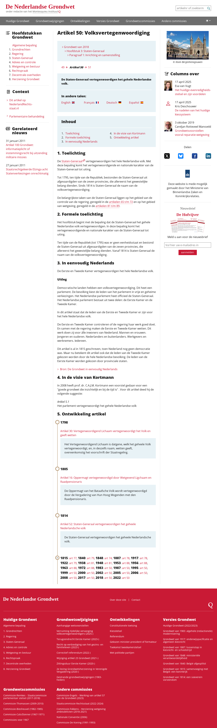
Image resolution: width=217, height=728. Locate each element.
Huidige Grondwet (17, 21)
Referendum (117, 636)
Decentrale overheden (26, 75)
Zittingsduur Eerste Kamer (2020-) (76, 663)
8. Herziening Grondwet (16, 669)
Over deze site (118, 599)
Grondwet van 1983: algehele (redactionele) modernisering (187, 632)
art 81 (90, 563)
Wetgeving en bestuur (26, 66)
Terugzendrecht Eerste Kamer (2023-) (78, 639)
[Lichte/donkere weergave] (208, 20)
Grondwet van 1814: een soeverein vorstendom (182, 678)
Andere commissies (174, 21)
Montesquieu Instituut (45, 11)
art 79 (90, 558)
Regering (17, 54)
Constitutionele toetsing (123, 625)
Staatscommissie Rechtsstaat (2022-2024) (80, 703)
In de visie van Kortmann (129, 133)
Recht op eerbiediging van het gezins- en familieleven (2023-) (80, 646)
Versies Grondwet (107, 21)
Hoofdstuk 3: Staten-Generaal (85, 51)
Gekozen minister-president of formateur (133, 641)
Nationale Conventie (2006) (72, 717)
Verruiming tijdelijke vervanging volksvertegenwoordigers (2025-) (75, 632)
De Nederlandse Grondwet (40, 6)
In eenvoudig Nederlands (81, 141)
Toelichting (72, 133)
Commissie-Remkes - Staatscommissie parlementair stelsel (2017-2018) (25, 697)
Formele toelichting (77, 137)
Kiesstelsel (116, 631)
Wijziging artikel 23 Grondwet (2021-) (77, 658)
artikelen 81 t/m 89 (108, 206)
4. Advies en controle (15, 647)
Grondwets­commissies (140, 21)
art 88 (126, 563)
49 (62, 67)
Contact (136, 599)
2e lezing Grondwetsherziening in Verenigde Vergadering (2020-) (82, 670)
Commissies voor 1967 (16, 719)
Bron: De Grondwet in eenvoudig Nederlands (88, 369)
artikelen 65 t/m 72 (121, 202)
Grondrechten (21, 49)
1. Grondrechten (12, 631)
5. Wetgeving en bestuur (17, 652)
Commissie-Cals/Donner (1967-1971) (23, 714)
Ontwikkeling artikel (126, 137)
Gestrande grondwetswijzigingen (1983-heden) (79, 678)
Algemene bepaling (24, 45)
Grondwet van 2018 (76, 47)
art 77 (73, 558)
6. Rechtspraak (11, 658)
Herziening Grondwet (26, 79)
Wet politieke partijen (122, 652)
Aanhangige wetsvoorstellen (73, 625)
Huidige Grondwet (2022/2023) (180, 625)
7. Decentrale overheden (17, 663)
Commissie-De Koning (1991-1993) (76, 722)
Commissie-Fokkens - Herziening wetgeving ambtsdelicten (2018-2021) (81, 710)
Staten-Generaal (22, 58)
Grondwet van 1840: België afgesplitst (184, 663)
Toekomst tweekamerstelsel (125, 647)
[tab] (72, 102)
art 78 (126, 558)
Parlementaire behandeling (26, 116)
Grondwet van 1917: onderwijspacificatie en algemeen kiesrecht (188, 640)
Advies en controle (24, 62)
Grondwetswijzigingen (50, 21)
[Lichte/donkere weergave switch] (208, 20)
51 (89, 67)
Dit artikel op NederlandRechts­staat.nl (20, 104)
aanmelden (187, 252)
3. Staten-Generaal (14, 641)
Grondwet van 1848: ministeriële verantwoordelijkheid (181, 657)
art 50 (108, 568)
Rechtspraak (20, 71)
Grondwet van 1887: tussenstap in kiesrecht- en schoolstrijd (182, 649)
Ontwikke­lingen (80, 21)
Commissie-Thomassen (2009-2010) (23, 703)
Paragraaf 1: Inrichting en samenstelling (94, 55)
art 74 (108, 558)
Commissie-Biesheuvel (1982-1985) (23, 709)
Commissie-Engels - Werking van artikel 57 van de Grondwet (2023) (81, 697)
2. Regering (9, 636)
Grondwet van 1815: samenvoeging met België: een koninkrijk (185, 670)
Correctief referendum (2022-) (74, 652)
